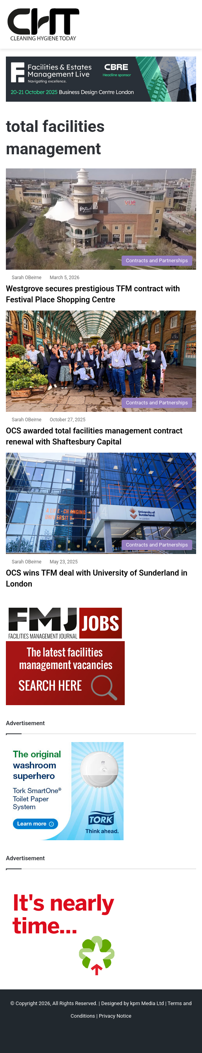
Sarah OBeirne (27, 277)
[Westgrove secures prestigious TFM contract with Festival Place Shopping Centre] (101, 219)
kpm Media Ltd (147, 1003)
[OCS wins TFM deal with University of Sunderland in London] (101, 503)
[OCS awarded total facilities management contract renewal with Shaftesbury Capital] (101, 361)
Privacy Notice (115, 1016)
